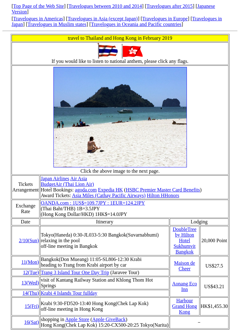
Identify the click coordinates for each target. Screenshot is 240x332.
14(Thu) (30, 293)
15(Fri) (32, 306)
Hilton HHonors (163, 195)
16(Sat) (31, 322)
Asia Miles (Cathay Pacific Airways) (109, 195)
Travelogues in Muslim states (57, 24)
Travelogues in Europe (165, 18)
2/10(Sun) (29, 240)
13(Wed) (30, 282)
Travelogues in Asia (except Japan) (103, 18)
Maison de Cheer (184, 265)
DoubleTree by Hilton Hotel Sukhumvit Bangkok (185, 240)
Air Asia (78, 178)
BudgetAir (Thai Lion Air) (67, 184)
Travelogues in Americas (38, 18)
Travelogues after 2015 (170, 6)
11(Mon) (30, 262)
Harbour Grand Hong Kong (184, 306)
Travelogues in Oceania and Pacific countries (136, 24)
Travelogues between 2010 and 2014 (105, 6)
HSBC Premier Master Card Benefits (163, 189)
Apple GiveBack (109, 319)
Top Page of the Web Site (38, 6)
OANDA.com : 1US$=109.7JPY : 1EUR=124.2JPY (93, 203)
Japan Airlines (55, 178)
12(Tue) (31, 272)
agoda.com (86, 189)
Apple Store (77, 319)
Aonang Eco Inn (184, 286)
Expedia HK (110, 189)
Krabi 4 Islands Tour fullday (69, 293)
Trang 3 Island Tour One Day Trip (75, 272)
